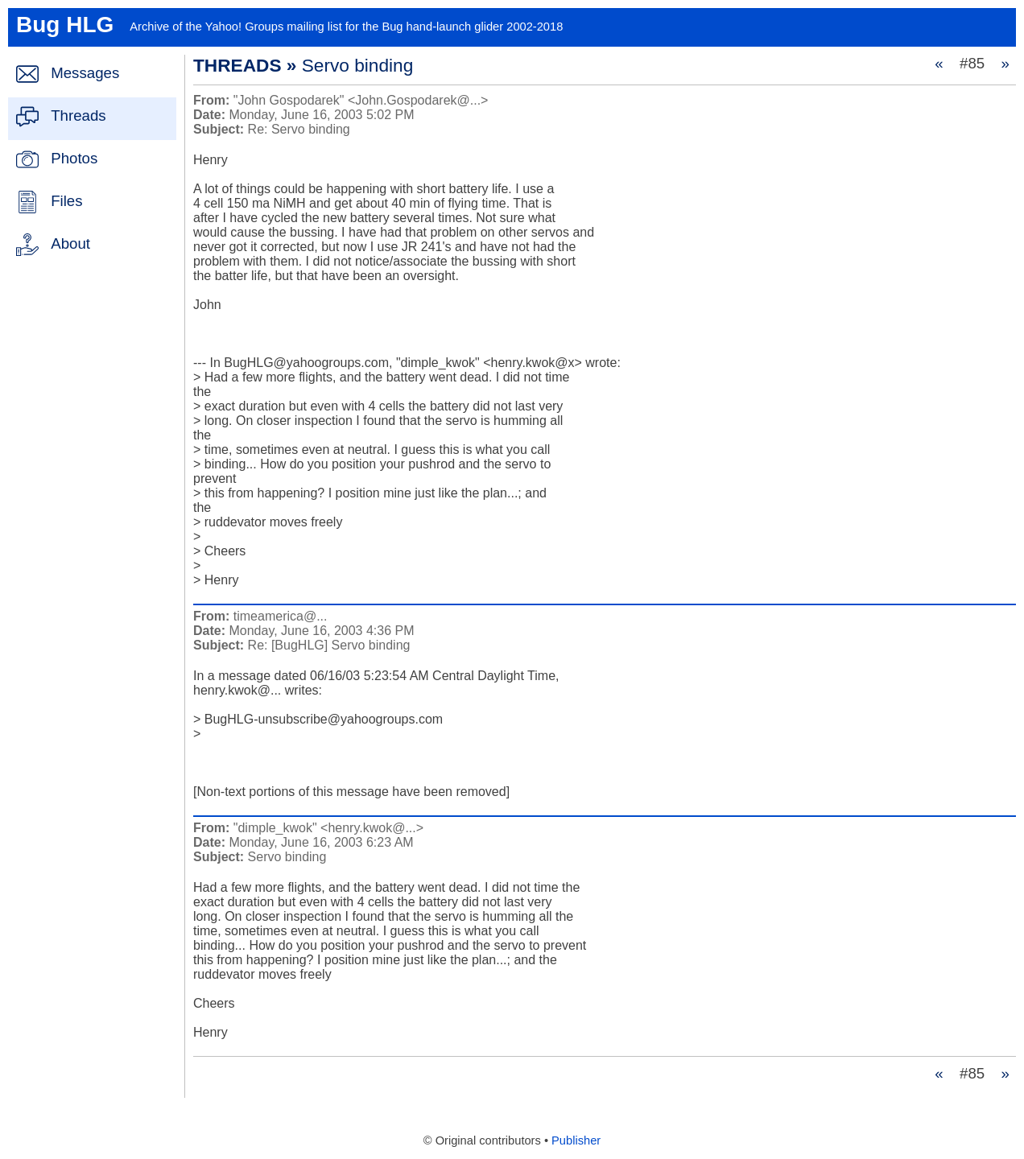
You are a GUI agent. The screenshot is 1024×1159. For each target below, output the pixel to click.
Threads (78, 115)
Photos (74, 158)
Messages (85, 72)
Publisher (576, 1140)
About (70, 243)
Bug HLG (65, 24)
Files (66, 200)
